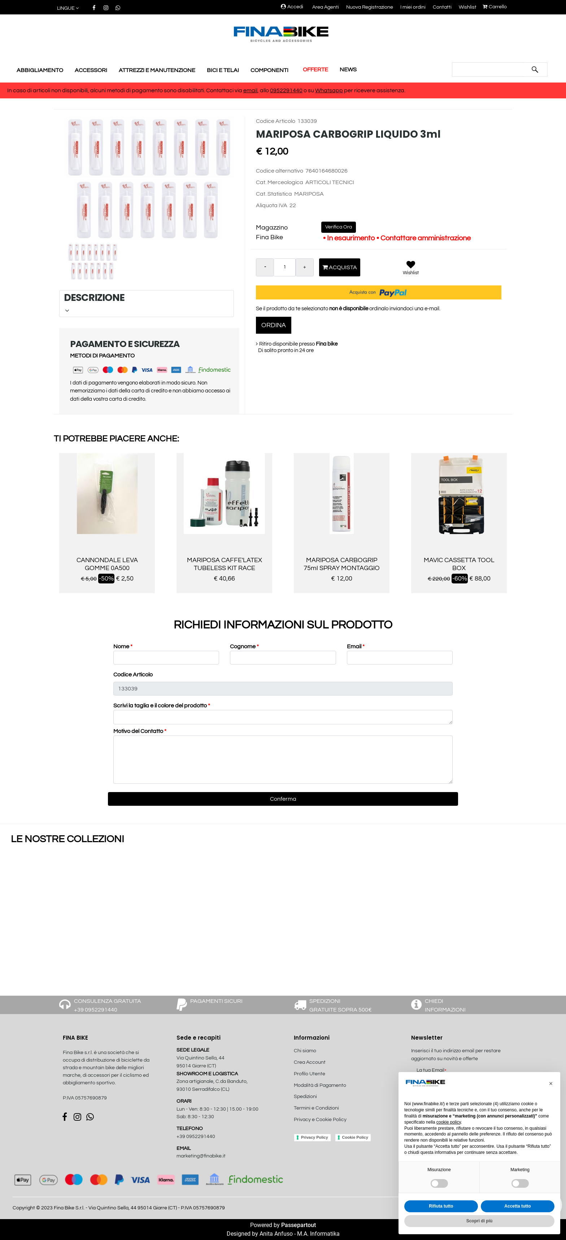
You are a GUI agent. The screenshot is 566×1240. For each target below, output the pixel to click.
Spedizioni (305, 1096)
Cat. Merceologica (279, 182)
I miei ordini (413, 7)
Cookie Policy (355, 1137)
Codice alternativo (279, 171)
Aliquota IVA (271, 205)
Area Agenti (325, 7)
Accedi (292, 6)
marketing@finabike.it (201, 1156)
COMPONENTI (269, 70)
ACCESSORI (91, 70)
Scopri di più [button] (479, 1220)
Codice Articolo (275, 121)
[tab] (147, 303)
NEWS (348, 69)
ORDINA (273, 325)
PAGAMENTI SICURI (216, 1001)
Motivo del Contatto (139, 731)
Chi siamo (305, 1050)
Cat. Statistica (274, 194)
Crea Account (310, 1062)
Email (356, 646)
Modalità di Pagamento (320, 1085)
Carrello (495, 6)
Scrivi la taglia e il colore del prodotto (161, 705)
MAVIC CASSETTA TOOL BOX (459, 564)
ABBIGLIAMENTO (40, 70)
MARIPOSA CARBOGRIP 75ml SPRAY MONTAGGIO (342, 564)
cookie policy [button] (448, 1122)
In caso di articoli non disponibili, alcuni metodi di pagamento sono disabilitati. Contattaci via (125, 90)
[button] (68, 8)
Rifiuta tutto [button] (441, 1206)
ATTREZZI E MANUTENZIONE (157, 70)
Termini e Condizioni (316, 1108)
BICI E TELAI (223, 70)
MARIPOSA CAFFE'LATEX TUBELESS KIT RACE (224, 564)
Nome (122, 646)
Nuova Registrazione (369, 7)
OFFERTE (315, 69)
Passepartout (298, 1225)
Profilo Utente (309, 1073)
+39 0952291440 (196, 1136)
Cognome (244, 646)
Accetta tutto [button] (517, 1206)
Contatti (442, 7)
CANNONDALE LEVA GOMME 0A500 (107, 564)
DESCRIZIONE (145, 302)
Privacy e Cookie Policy (320, 1119)
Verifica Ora (338, 227)
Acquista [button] (339, 267)
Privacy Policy (314, 1137)
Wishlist (467, 7)
